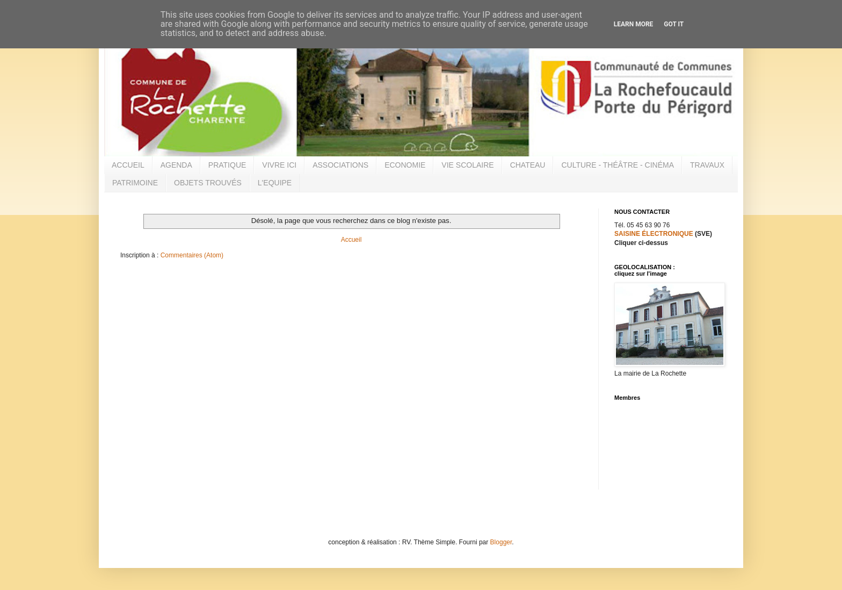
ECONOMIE (404, 165)
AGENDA (176, 165)
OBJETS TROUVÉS (208, 182)
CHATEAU (528, 165)
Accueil (351, 239)
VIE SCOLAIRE (467, 165)
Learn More (634, 24)
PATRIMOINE (135, 182)
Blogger (501, 542)
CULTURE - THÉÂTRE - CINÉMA (617, 165)
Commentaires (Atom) (192, 255)
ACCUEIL (128, 165)
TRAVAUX (707, 165)
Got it (674, 24)
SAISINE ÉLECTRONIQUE (653, 234)
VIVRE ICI (279, 165)
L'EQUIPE (275, 182)
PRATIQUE (227, 165)
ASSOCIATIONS (340, 165)
